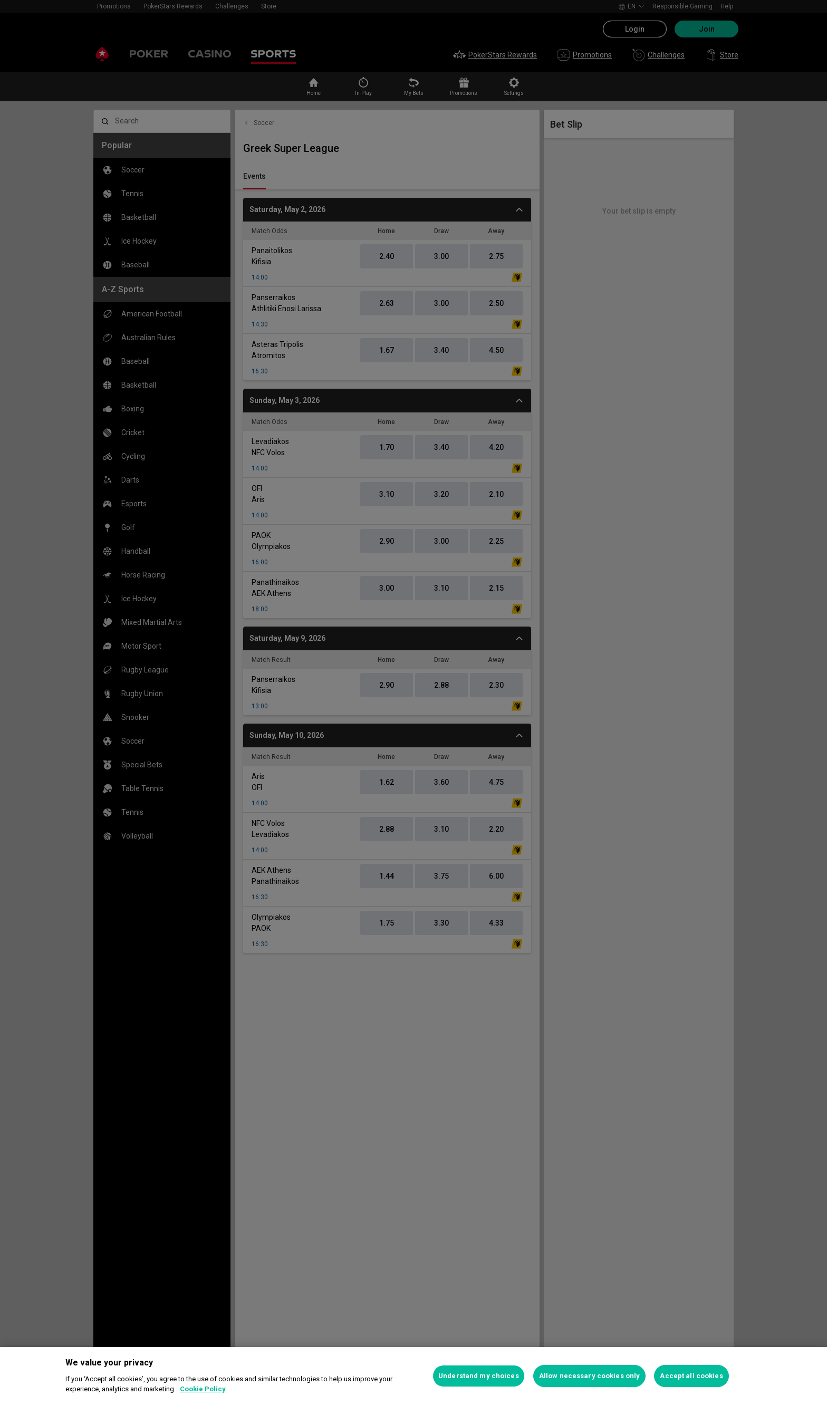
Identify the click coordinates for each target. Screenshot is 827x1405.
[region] (413, 1376)
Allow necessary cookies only (589, 1376)
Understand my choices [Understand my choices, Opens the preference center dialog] (478, 1376)
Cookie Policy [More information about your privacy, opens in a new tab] (203, 1389)
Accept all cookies (691, 1376)
